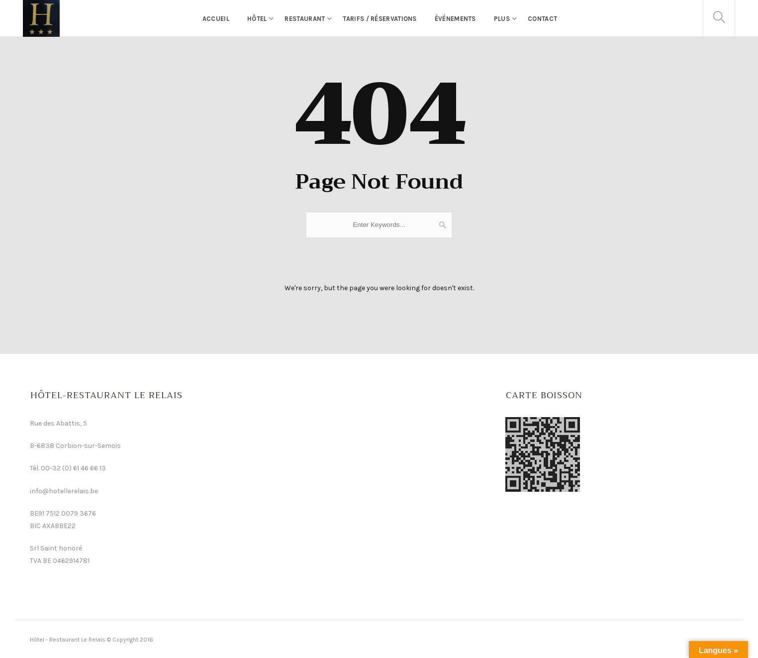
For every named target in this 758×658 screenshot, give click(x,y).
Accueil (215, 18)
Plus (502, 18)
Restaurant (304, 18)
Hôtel (257, 18)
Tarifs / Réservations (379, 18)
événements (455, 18)
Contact (542, 18)
